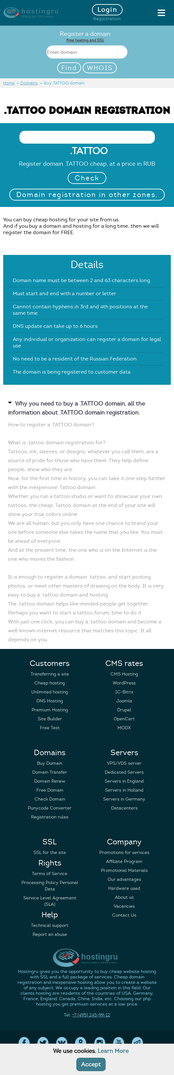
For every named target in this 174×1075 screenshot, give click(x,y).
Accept (91, 1064)
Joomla (124, 701)
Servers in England (124, 781)
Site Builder (50, 719)
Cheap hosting (49, 683)
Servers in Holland (124, 790)
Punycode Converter (50, 808)
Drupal (124, 710)
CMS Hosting (124, 674)
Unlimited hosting (49, 692)
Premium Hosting (50, 710)
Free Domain (49, 790)
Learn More (113, 1051)
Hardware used (124, 888)
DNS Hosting (49, 701)
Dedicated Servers (124, 772)
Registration (107, 18)
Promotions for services (124, 852)
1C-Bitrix (124, 692)
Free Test (50, 728)
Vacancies (124, 906)
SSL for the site (50, 852)
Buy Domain (49, 763)
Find (69, 68)
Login (107, 10)
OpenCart (124, 719)
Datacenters (124, 808)
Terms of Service (49, 873)
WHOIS (100, 68)
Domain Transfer (49, 772)
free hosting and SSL (85, 40)
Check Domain (49, 799)
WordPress (124, 683)
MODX (124, 728)
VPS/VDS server (124, 763)
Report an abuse (50, 934)
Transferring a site (50, 674)
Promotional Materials (124, 870)
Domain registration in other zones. (87, 194)
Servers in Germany (124, 799)
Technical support (49, 925)
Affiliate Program (124, 861)
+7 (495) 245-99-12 (91, 1015)
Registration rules (49, 817)
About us (124, 897)
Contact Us (124, 915)
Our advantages (124, 879)
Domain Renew (49, 781)
